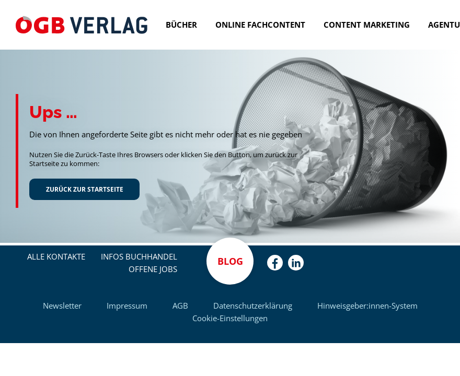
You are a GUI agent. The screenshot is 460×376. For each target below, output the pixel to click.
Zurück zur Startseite (84, 189)
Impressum (127, 305)
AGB (180, 305)
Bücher (181, 24)
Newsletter (62, 305)
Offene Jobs (153, 269)
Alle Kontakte (56, 256)
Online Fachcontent (260, 24)
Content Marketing (367, 24)
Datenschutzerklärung (252, 305)
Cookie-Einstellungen (230, 318)
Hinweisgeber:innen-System (367, 305)
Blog (230, 261)
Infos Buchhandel (139, 256)
